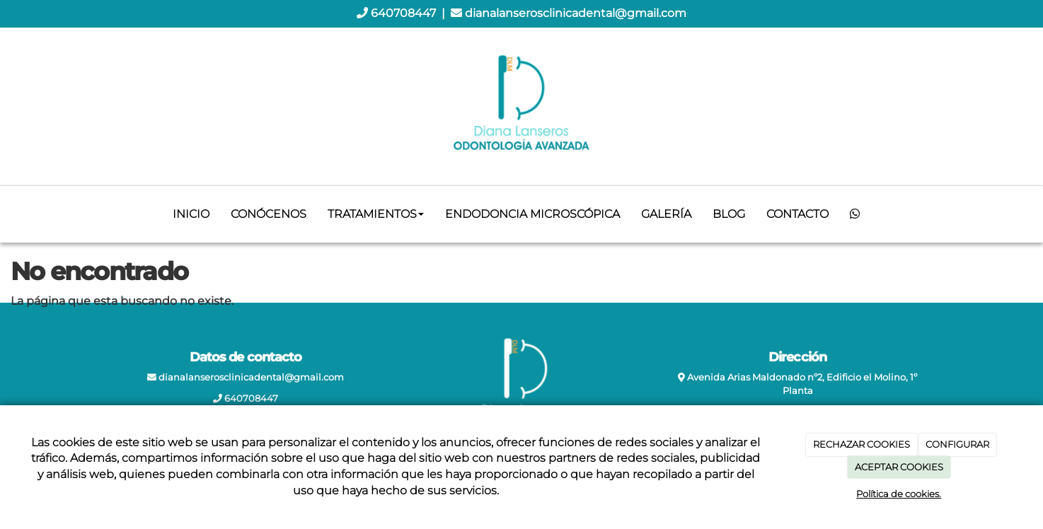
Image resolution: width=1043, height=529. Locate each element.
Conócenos (268, 214)
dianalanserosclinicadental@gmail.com (575, 13)
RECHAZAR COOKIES (861, 444)
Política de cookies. (898, 493)
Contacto (797, 214)
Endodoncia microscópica (532, 214)
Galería (666, 214)
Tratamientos (376, 214)
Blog (729, 214)
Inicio (191, 214)
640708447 (403, 13)
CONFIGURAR (957, 444)
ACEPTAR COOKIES (899, 466)
